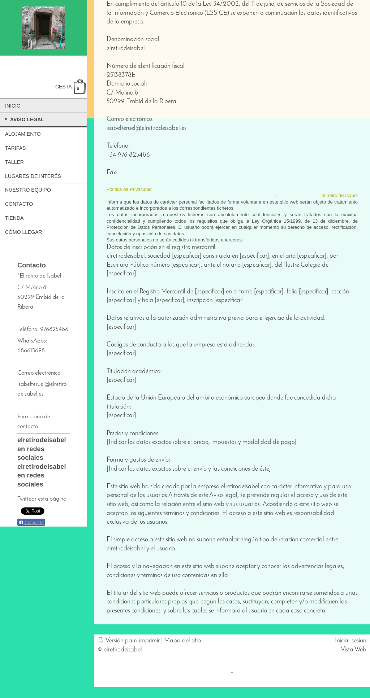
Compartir (31, 522)
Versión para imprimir (129, 640)
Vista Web (353, 649)
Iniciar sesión (350, 640)
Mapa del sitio (182, 640)
